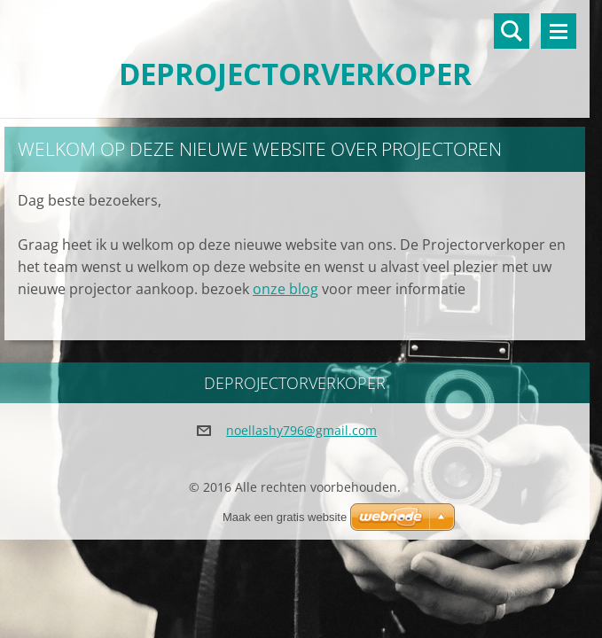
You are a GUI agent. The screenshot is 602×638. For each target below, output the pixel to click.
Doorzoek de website (511, 31)
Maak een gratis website (285, 517)
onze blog (285, 289)
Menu (558, 31)
